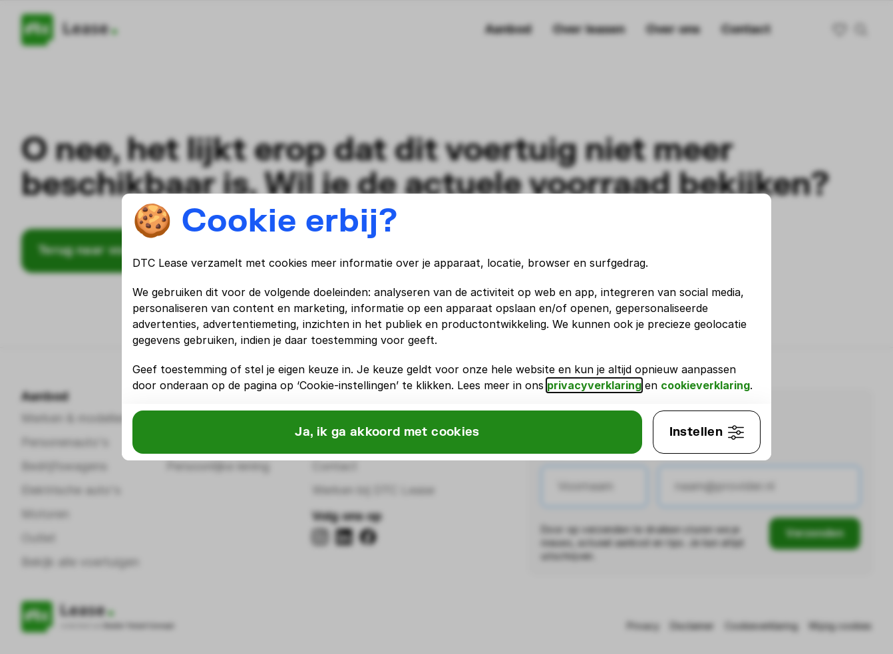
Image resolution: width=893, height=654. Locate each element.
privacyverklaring (678, 377)
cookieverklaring (219, 393)
